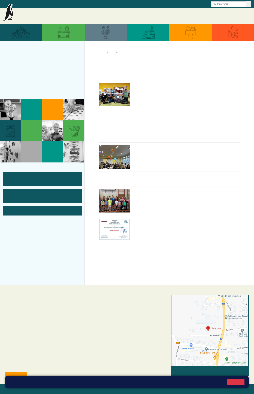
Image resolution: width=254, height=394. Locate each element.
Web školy (242, 389)
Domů (102, 52)
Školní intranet (36, 3)
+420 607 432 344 (115, 318)
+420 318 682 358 (103, 300)
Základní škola (45, 14)
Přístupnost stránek (106, 389)
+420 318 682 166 (114, 322)
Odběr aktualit (75, 3)
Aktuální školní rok (181, 16)
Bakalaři (20, 3)
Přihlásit (87, 389)
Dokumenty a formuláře (207, 16)
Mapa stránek (71, 389)
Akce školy (163, 16)
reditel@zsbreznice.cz (108, 304)
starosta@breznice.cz (25, 367)
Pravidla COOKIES (132, 389)
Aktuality (149, 16)
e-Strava (50, 3)
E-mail (61, 3)
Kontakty (245, 16)
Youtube (90, 3)
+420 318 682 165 (116, 314)
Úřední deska (230, 16)
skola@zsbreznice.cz (107, 325)
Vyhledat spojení (236, 370)
